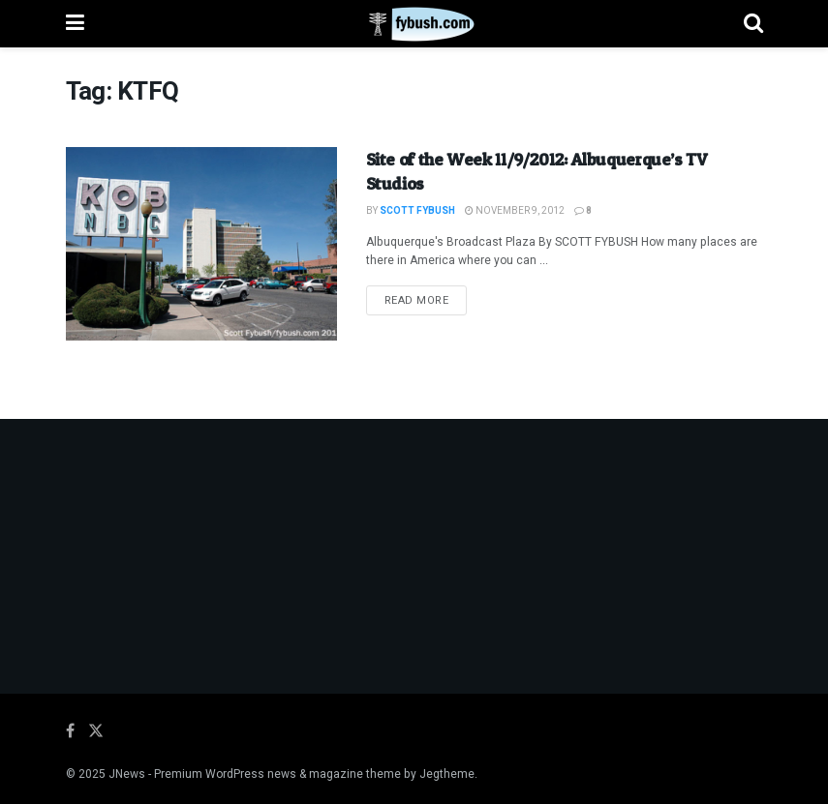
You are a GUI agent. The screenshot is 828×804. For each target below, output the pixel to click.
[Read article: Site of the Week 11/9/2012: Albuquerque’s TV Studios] (201, 244)
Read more (426, 300)
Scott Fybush (417, 211)
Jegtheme (447, 774)
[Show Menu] (75, 23)
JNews (126, 774)
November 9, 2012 (515, 211)
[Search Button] (753, 23)
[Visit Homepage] (414, 24)
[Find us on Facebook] (70, 731)
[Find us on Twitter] (96, 731)
